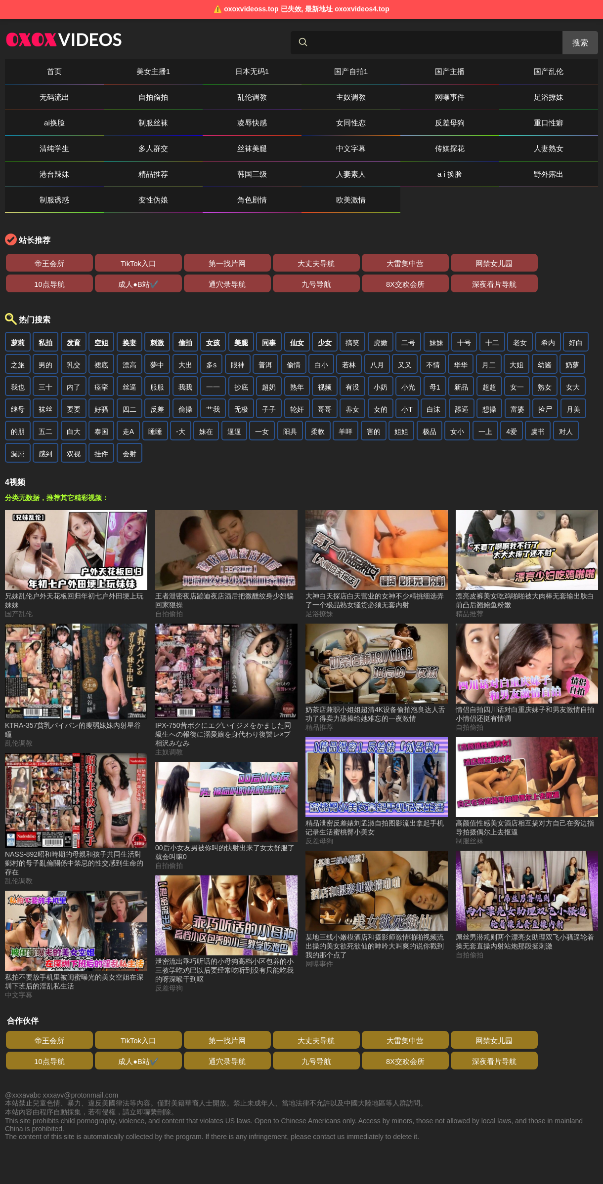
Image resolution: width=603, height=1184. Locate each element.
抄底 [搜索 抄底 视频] (241, 361)
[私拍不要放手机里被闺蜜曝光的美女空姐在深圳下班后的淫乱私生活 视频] (76, 915)
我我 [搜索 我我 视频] (185, 361)
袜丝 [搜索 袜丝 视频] (45, 384)
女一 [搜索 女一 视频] (517, 361)
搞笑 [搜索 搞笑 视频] (352, 317)
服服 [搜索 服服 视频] (157, 361)
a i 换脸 (338, 148)
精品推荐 (116, 148)
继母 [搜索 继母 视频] (18, 384)
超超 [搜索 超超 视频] (489, 361)
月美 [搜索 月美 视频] (573, 384)
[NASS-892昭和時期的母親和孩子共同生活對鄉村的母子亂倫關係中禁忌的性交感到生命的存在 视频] (76, 789)
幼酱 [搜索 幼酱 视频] (545, 339)
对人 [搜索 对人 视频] (566, 406)
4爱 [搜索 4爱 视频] (511, 406)
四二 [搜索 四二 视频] (129, 384)
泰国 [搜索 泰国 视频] (101, 406)
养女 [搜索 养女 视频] (352, 384)
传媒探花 (487, 122)
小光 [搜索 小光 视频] (408, 361)
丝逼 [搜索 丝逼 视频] (129, 361)
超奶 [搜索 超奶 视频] (269, 361)
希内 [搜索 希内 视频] (548, 317)
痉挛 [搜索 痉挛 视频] (101, 361)
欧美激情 (116, 174)
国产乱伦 (413, 71)
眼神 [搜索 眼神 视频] (238, 339)
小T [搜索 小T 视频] (407, 384)
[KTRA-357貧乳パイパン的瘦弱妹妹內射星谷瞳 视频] (76, 655)
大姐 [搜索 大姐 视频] (516, 339)
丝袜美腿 (338, 122)
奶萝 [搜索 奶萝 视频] (572, 339)
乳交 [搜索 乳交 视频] (74, 339)
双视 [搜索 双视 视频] (74, 428)
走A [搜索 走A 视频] (128, 406)
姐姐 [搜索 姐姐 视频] (401, 406)
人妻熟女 (561, 122)
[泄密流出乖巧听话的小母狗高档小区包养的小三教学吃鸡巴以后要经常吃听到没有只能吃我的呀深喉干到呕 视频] (226, 904)
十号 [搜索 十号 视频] (464, 317)
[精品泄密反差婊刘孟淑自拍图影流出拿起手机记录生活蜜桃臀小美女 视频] (376, 761)
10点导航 (390, 238)
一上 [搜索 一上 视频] (485, 406)
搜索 (580, 43)
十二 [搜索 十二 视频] (492, 317)
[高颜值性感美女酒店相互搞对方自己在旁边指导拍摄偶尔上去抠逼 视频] (527, 761)
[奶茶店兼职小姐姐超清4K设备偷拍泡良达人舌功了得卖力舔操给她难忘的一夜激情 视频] (376, 648)
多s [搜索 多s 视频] (211, 339)
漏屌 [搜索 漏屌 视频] (18, 428)
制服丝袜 (413, 97)
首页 (42, 71)
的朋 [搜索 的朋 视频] (18, 406)
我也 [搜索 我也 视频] (18, 361)
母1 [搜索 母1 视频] (435, 361)
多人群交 (264, 122)
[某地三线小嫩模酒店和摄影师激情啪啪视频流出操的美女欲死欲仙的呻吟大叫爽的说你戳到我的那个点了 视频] (376, 879)
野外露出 (413, 148)
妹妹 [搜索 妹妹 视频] (436, 317)
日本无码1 (190, 71)
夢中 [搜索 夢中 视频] (157, 339)
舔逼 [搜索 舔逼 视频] (462, 384)
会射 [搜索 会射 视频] (129, 428)
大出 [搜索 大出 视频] (185, 339)
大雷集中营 (272, 238)
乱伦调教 (42, 97)
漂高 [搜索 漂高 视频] (129, 339)
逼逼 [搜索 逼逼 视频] (234, 406)
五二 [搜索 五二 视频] (45, 406)
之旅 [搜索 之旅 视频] (18, 339)
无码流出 (487, 71)
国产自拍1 (265, 71)
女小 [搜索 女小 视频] (457, 406)
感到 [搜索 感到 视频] (45, 428)
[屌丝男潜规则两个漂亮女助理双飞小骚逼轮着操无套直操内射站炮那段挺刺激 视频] (527, 875)
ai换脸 (338, 97)
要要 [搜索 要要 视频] (74, 384)
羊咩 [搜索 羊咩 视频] (345, 406)
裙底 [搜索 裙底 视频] (101, 339)
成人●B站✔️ (450, 238)
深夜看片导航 (94, 258)
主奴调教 (116, 97)
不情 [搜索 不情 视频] (433, 339)
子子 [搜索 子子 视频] (269, 384)
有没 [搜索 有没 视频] (352, 361)
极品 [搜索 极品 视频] (429, 406)
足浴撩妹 (264, 97)
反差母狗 (42, 122)
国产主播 (338, 71)
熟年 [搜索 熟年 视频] (297, 361)
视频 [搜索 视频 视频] (325, 361)
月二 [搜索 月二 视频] (489, 339)
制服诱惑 (487, 148)
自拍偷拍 (561, 71)
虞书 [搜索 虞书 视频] (538, 406)
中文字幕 (413, 122)
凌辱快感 (487, 97)
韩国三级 (190, 148)
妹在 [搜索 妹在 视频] (206, 406)
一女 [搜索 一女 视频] (262, 406)
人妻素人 (264, 148)
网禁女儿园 (331, 238)
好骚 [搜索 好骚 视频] (101, 384)
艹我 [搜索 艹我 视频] (213, 384)
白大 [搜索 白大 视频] (74, 406)
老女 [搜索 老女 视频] (520, 317)
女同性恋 (561, 97)
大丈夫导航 (212, 238)
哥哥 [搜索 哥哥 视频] (325, 384)
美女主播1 (116, 71)
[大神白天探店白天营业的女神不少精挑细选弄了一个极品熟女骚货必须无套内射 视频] (376, 534)
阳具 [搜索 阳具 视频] (290, 406)
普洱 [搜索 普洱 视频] (265, 339)
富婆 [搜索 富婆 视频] (517, 384)
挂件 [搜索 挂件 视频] (101, 428)
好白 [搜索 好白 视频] (576, 317)
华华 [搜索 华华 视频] (461, 339)
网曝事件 (190, 97)
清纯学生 (190, 122)
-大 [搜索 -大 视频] (180, 406)
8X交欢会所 (34, 258)
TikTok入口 (94, 238)
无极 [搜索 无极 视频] (241, 384)
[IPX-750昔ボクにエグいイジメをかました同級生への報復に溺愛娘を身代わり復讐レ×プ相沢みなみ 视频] (226, 660)
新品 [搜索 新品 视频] (461, 361)
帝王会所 (34, 238)
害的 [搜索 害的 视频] (374, 406)
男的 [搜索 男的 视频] (45, 339)
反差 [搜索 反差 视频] (157, 384)
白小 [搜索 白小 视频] (321, 339)
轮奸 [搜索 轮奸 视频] (297, 384)
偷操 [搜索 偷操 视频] (185, 384)
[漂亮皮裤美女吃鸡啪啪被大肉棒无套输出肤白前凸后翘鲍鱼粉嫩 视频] (527, 534)
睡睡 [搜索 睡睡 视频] (155, 406)
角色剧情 (42, 174)
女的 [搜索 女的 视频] (381, 384)
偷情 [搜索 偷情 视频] (294, 339)
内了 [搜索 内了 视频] (74, 361)
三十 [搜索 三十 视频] (45, 361)
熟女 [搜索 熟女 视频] (545, 361)
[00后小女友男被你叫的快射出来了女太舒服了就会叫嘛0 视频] (226, 786)
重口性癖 (116, 122)
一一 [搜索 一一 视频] (213, 361)
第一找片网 (153, 238)
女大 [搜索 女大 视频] (573, 361)
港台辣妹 (42, 148)
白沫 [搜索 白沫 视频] (433, 384)
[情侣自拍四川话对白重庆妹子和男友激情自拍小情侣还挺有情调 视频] (527, 648)
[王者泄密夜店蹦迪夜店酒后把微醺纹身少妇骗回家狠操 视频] (226, 534)
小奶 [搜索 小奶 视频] (381, 361)
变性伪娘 (561, 148)
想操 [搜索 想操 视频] (489, 384)
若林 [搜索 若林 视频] (349, 339)
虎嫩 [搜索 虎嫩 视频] (381, 317)
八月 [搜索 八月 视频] (377, 339)
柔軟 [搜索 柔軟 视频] (318, 406)
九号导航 (568, 238)
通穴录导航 (509, 238)
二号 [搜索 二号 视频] (408, 317)
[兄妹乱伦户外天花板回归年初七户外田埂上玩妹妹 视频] (76, 534)
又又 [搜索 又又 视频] (405, 339)
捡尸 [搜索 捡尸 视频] (545, 384)
